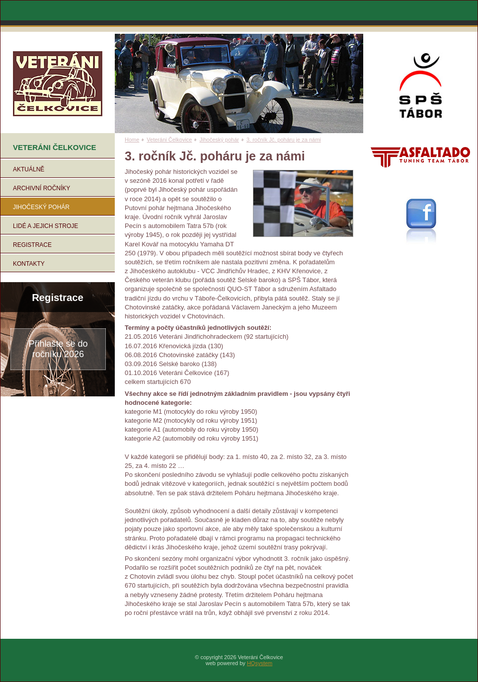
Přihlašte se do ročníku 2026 (57, 349)
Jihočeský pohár (41, 207)
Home (132, 140)
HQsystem (259, 663)
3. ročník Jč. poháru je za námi (283, 140)
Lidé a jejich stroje (45, 226)
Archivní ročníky (41, 188)
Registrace (32, 244)
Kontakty (29, 263)
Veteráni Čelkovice (169, 140)
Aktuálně (28, 169)
